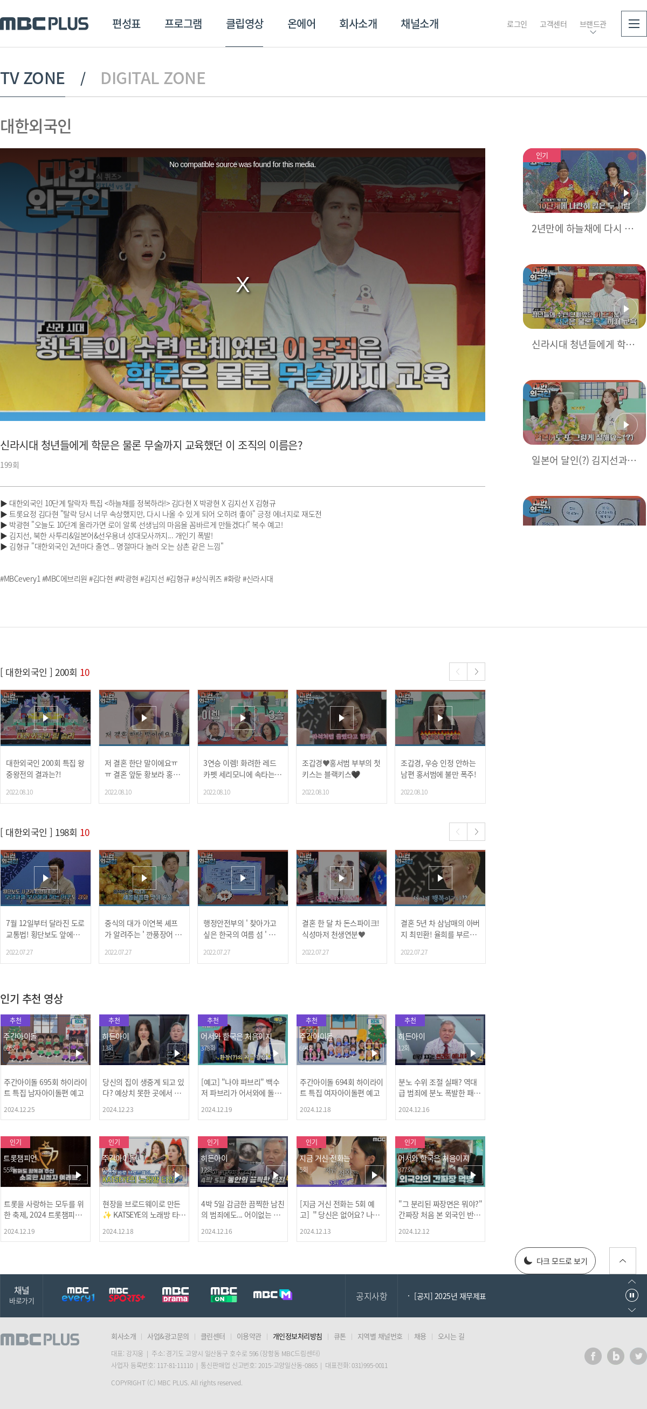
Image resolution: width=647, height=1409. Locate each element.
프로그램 (183, 23)
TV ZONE (32, 77)
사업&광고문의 (168, 1336)
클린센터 (213, 1336)
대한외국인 (36, 125)
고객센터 (553, 23)
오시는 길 (451, 1336)
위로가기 (622, 1260)
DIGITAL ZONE (152, 77)
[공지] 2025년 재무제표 (450, 1295)
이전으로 (632, 1281)
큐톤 (340, 1336)
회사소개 (358, 23)
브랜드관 (593, 23)
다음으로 (632, 1310)
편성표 (126, 23)
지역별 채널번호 (380, 1336)
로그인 (517, 23)
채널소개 (419, 23)
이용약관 (249, 1336)
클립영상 (245, 23)
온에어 (301, 23)
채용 (420, 1336)
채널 (22, 1294)
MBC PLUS (44, 23)
